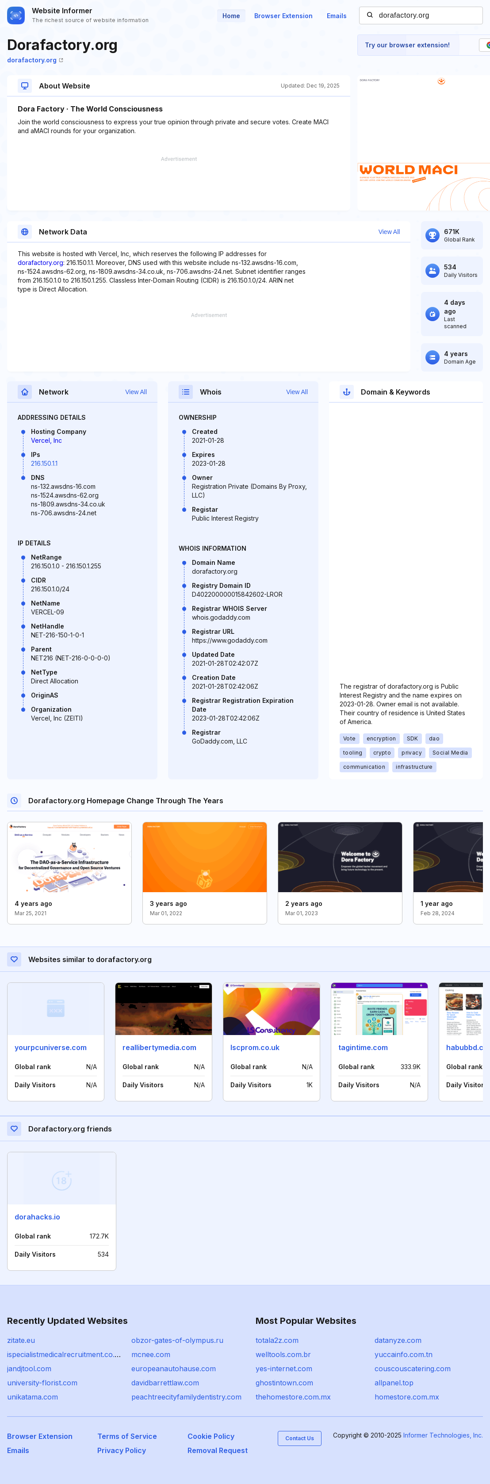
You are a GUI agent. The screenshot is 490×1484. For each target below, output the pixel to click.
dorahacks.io (37, 1216)
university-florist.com (42, 1382)
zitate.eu (21, 1340)
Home (231, 15)
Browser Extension (283, 15)
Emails (337, 15)
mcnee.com (150, 1354)
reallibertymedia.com (159, 1047)
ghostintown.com (284, 1382)
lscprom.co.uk (254, 1047)
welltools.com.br (283, 1354)
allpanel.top (394, 1382)
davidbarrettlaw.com (165, 1382)
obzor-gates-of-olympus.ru (177, 1340)
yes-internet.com (284, 1368)
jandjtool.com (29, 1368)
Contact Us (299, 1438)
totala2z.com (277, 1340)
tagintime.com (363, 1047)
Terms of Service (127, 1436)
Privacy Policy (121, 1450)
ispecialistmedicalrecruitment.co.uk (65, 1354)
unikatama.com (32, 1396)
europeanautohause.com (173, 1368)
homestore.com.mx (407, 1396)
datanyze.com (398, 1340)
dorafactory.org (35, 60)
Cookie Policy (211, 1436)
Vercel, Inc (46, 440)
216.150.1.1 (44, 463)
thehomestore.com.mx (293, 1396)
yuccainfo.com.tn (404, 1354)
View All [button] (389, 231)
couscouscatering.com (413, 1368)
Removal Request (218, 1450)
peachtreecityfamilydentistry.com (186, 1396)
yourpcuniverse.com (51, 1047)
